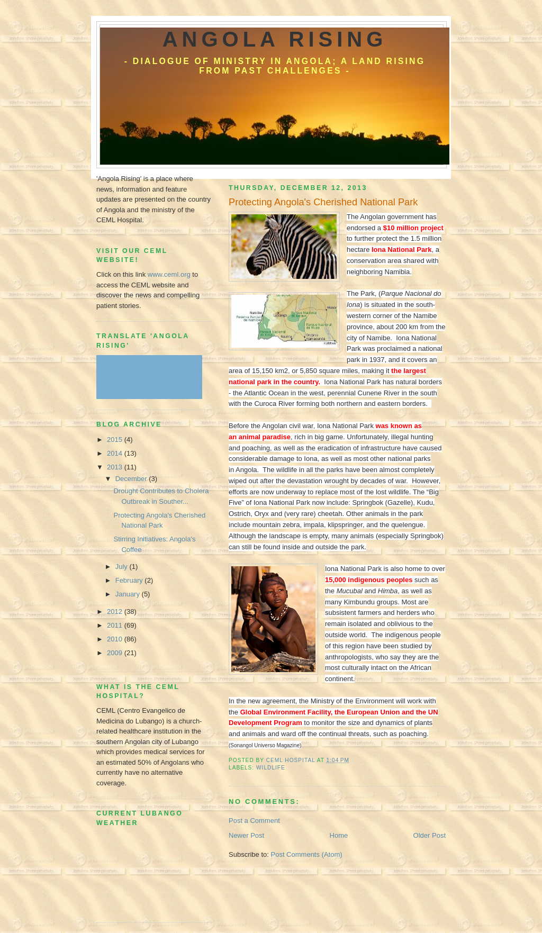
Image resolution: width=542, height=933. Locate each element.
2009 (115, 653)
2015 (115, 439)
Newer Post (246, 835)
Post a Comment (254, 821)
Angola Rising (274, 39)
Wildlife (270, 768)
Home (339, 835)
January (128, 594)
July (122, 566)
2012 (115, 611)
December (132, 479)
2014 (115, 453)
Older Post (429, 835)
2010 (115, 639)
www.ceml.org (169, 274)
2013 (115, 467)
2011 (115, 625)
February (130, 580)
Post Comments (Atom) (306, 854)
